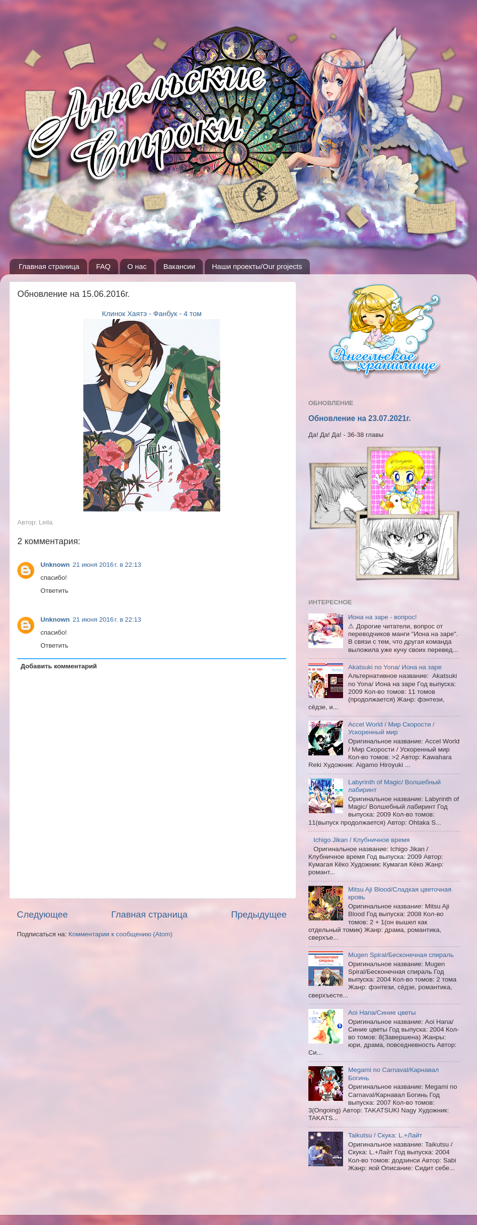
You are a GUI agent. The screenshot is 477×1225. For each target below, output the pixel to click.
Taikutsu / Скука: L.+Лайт (385, 1135)
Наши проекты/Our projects (257, 266)
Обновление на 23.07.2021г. (359, 418)
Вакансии (179, 266)
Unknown (55, 564)
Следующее (42, 914)
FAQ (103, 266)
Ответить (54, 590)
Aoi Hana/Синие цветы (382, 1012)
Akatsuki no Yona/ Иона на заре (394, 667)
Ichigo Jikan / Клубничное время (361, 839)
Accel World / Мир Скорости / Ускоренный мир (391, 728)
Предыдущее (259, 914)
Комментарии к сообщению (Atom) (120, 934)
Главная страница (49, 266)
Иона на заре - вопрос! (382, 617)
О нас (136, 266)
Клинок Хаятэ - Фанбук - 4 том (152, 314)
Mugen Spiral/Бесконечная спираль (400, 954)
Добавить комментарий (59, 666)
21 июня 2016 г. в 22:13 (107, 564)
